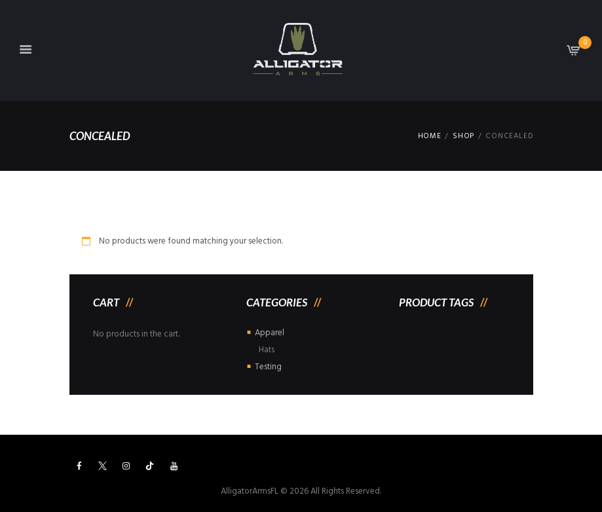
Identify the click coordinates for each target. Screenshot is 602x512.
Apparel (269, 333)
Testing (268, 367)
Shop (463, 136)
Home (430, 136)
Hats (266, 350)
